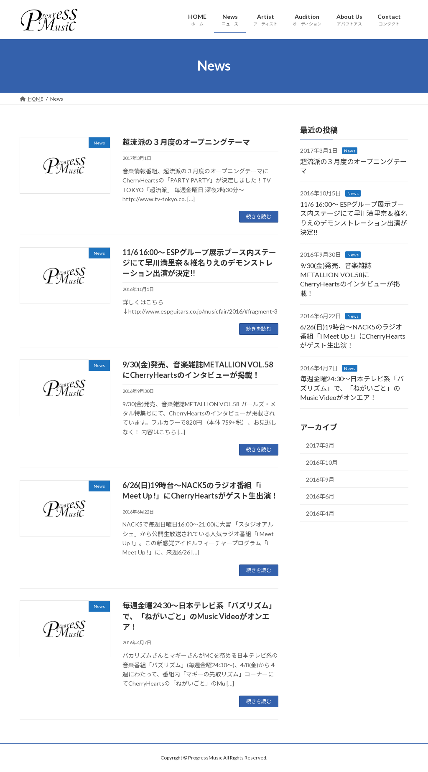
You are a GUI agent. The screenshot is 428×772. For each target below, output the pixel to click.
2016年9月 (320, 479)
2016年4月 (320, 512)
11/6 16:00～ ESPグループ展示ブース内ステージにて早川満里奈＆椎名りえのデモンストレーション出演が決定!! (199, 263)
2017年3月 (320, 445)
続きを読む (258, 216)
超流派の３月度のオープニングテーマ (186, 142)
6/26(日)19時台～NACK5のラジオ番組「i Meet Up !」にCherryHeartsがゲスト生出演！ (352, 335)
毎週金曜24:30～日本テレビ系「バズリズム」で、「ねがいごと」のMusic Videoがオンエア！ (199, 616)
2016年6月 (320, 496)
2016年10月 (322, 462)
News (349, 150)
